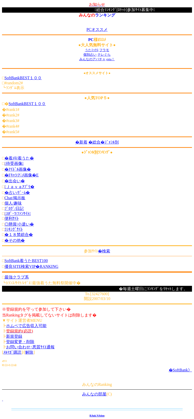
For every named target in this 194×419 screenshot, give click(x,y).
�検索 (104, 251)
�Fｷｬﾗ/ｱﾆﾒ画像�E (22, 175)
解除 (29, 352)
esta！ (110, 59)
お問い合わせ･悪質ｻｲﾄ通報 (30, 347)
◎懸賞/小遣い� (19, 224)
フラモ (104, 50)
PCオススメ (97, 29)
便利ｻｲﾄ (12, 218)
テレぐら (104, 54)
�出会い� (15, 181)
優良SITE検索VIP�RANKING (31, 266)
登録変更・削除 (20, 342)
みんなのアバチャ (92, 59)
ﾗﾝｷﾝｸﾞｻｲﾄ (14, 229)
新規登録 (14, 336)
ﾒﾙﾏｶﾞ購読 (12, 352)
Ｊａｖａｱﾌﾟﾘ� (19, 187)
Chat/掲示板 (15, 198)
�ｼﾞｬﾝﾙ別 (110, 142)
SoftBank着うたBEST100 (26, 260)
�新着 (81, 142)
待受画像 (14, 163)
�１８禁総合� (19, 234)
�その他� (15, 240)
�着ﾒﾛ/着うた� (19, 158)
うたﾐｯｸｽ (92, 50)
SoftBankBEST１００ (23, 78)
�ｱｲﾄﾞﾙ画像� (18, 169)
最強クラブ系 (17, 277)
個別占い (89, 54)
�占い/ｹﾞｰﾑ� (17, 192)
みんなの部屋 (94, 394)
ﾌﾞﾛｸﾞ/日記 (14, 208)
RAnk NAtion (96, 415)
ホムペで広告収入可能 (26, 326)
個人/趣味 (13, 203)
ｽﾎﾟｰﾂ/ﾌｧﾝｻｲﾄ (18, 213)
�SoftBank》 (180, 370)
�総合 (94, 142)
